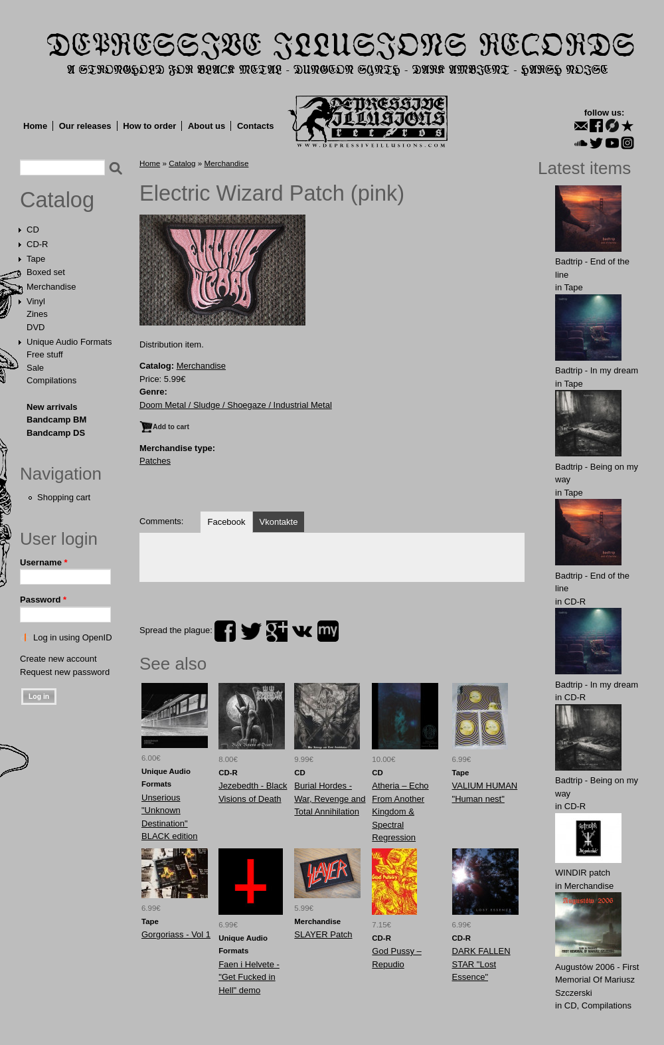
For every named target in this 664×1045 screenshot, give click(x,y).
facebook (225, 631)
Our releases (85, 126)
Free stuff (45, 354)
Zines (37, 314)
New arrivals (52, 407)
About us (206, 126)
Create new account (58, 659)
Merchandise (51, 287)
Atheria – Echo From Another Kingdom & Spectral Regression (400, 811)
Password (43, 600)
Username (44, 562)
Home (35, 126)
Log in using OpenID (72, 637)
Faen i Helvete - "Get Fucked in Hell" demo (249, 977)
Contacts (255, 126)
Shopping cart (63, 497)
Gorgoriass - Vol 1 (175, 934)
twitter (251, 631)
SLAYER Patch (323, 934)
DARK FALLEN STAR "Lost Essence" (481, 964)
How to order (149, 126)
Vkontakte (279, 522)
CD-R (37, 244)
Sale (35, 368)
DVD (35, 327)
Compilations (51, 380)
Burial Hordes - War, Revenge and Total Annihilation (329, 798)
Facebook (226, 522)
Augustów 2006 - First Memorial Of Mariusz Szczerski (597, 980)
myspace (328, 631)
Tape (36, 259)
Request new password (65, 672)
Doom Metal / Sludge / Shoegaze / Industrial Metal (235, 405)
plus (277, 631)
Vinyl (36, 301)
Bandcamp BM (56, 420)
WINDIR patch (582, 873)
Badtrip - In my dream (596, 370)
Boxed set (46, 272)
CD (33, 230)
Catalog (57, 200)
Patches (155, 461)
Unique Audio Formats (69, 342)
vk (302, 631)
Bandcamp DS (56, 433)
